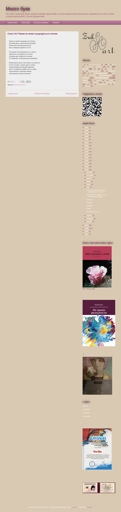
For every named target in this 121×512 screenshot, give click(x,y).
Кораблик (89, 206)
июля (89, 181)
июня (89, 184)
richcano (75, 507)
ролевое (99, 80)
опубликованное (100, 73)
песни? (86, 78)
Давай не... (90, 199)
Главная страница (41, 94)
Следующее (13, 94)
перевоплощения (105, 75)
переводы (92, 75)
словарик (86, 82)
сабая (111, 80)
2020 (87, 142)
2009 (87, 228)
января (89, 221)
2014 (87, 161)
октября (90, 172)
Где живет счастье (92, 212)
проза (85, 80)
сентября (90, 175)
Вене (113, 64)
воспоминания (89, 66)
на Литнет (86, 413)
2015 (87, 157)
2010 (87, 225)
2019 (87, 145)
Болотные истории (95, 64)
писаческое (101, 77)
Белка (88, 209)
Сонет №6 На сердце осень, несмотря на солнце (96, 196)
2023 (87, 136)
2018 (87, 148)
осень (113, 73)
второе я (99, 67)
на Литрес (86, 409)
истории (109, 69)
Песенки (56, 23)
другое (85, 69)
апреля (89, 215)
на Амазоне (87, 416)
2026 (87, 127)
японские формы (102, 84)
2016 (87, 154)
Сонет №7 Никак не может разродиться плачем (95, 191)
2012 (87, 166)
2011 (87, 170)
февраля (90, 218)
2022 (87, 139)
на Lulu (85, 406)
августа (90, 178)
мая (88, 187)
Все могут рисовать (41, 23)
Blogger (89, 507)
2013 (87, 163)
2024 (87, 133)
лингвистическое (94, 71)
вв (108, 64)
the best (87, 86)
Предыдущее (71, 94)
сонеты (23, 85)
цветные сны (110, 82)
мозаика (17, 85)
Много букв (18, 8)
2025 (87, 130)
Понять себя (12, 23)
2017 (87, 151)
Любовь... (89, 203)
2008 (87, 231)
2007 (87, 234)
